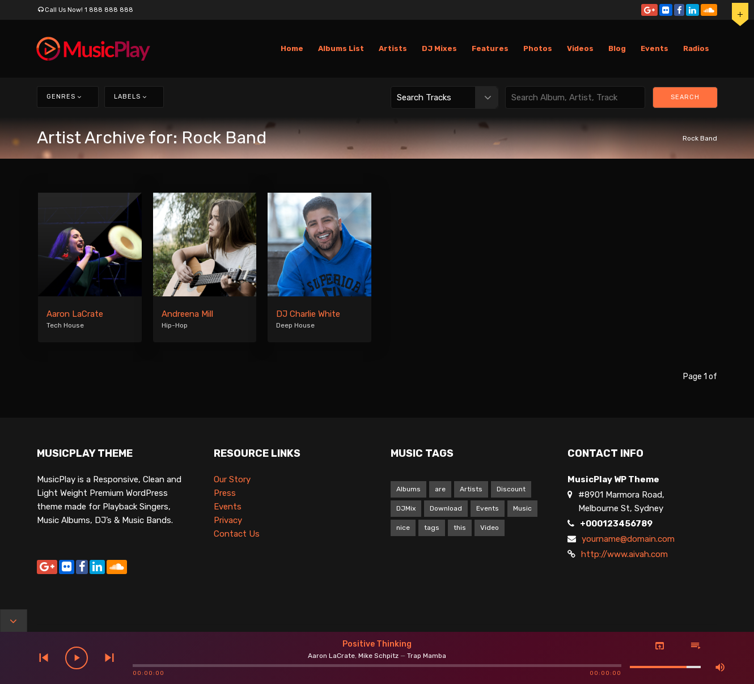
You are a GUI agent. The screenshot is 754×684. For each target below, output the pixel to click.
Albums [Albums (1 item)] (408, 489)
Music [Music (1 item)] (522, 508)
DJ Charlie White (308, 314)
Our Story (232, 479)
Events (654, 48)
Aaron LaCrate (74, 314)
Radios (696, 48)
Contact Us (237, 534)
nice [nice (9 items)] (403, 528)
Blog (617, 48)
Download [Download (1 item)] (446, 508)
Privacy (228, 520)
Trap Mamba (426, 656)
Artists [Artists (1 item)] (471, 489)
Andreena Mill (187, 314)
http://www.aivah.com (624, 554)
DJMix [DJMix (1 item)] (406, 508)
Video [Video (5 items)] (489, 528)
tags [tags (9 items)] (431, 528)
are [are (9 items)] (440, 489)
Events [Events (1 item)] (487, 508)
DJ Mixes (439, 48)
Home (292, 48)
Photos (537, 48)
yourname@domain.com (628, 539)
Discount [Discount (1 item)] (511, 489)
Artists (393, 48)
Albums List (341, 48)
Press (225, 493)
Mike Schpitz (378, 656)
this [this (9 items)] (460, 528)
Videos (580, 48)
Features (490, 48)
